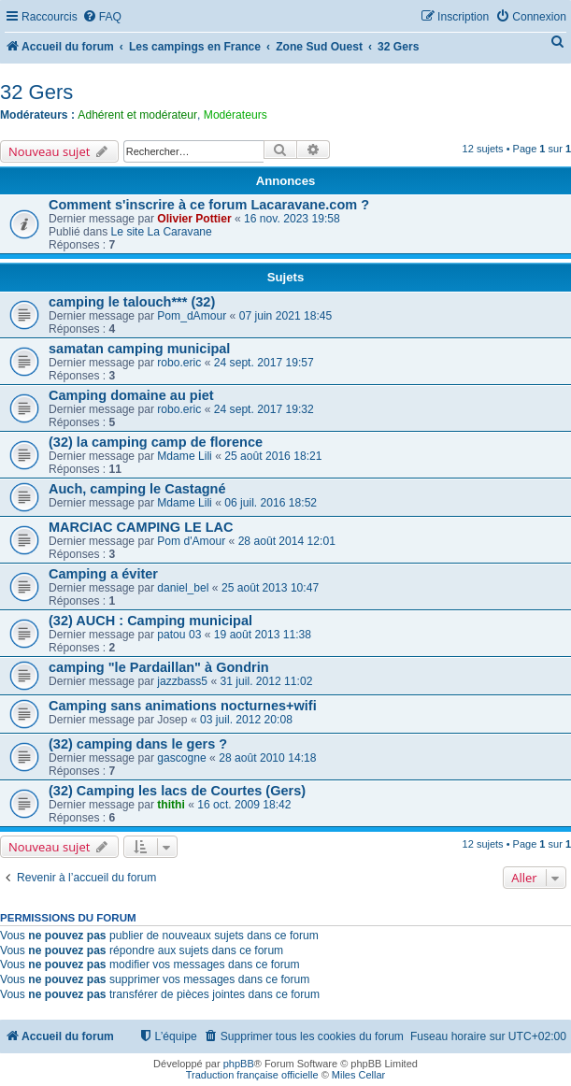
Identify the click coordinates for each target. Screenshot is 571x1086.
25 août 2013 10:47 (270, 587)
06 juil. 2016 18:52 (270, 502)
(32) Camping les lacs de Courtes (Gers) (177, 790)
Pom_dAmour (191, 315)
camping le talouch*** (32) (132, 301)
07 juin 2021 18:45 (286, 315)
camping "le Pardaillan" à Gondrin (159, 667)
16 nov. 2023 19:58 (292, 218)
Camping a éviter (103, 573)
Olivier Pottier (194, 218)
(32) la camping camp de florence (156, 442)
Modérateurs (235, 114)
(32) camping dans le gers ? (138, 743)
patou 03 (179, 634)
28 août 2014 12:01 (286, 541)
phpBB (238, 1063)
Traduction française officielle (252, 1074)
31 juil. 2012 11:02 (267, 681)
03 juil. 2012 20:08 (246, 719)
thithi (171, 804)
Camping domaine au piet (131, 395)
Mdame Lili (184, 456)
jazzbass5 (182, 681)
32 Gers (36, 92)
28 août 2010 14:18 (267, 757)
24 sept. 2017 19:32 (264, 409)
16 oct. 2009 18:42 (244, 804)
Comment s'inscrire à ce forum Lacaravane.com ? (209, 204)
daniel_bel (182, 587)
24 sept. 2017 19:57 (264, 362)
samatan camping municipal (139, 348)
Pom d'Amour (191, 541)
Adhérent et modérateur (137, 114)
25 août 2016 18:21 (272, 456)
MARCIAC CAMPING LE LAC (141, 527)
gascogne (181, 757)
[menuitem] (101, 17)
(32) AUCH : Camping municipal (150, 620)
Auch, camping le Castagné (137, 488)
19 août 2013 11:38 (262, 634)
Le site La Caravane (161, 231)
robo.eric (179, 362)
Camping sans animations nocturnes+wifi (183, 705)
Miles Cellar (358, 1074)
